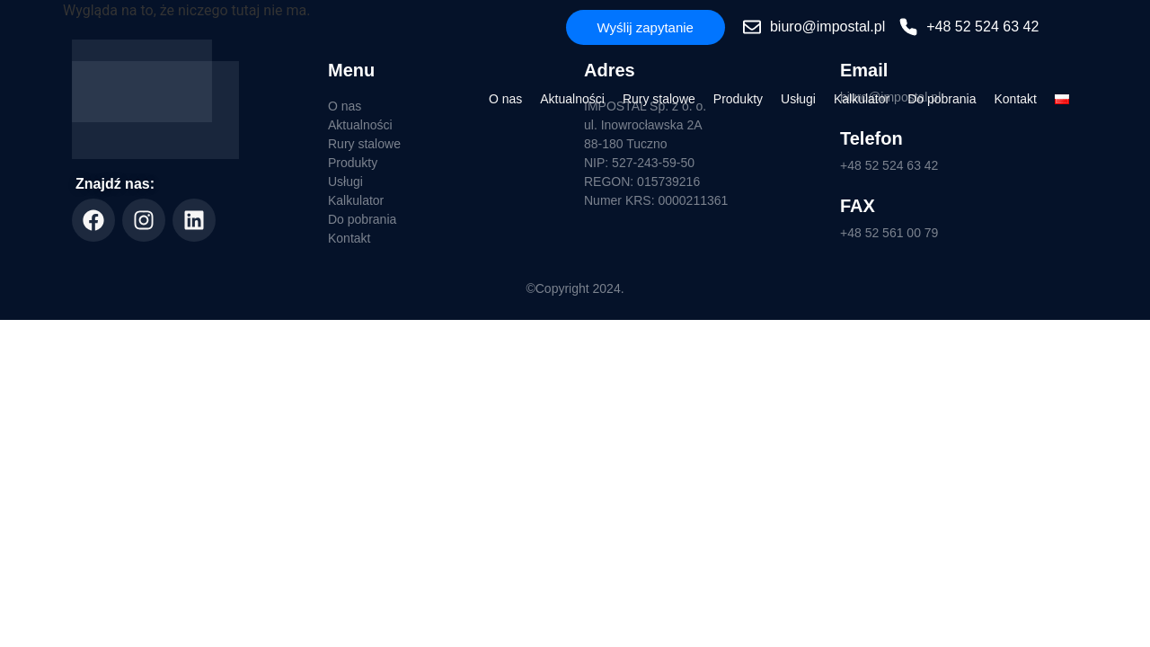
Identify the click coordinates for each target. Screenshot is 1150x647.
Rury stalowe (659, 99)
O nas (505, 99)
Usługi (798, 99)
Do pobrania (941, 99)
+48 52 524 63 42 (889, 165)
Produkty (738, 99)
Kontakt (1016, 99)
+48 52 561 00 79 (889, 233)
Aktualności (572, 99)
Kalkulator (861, 99)
